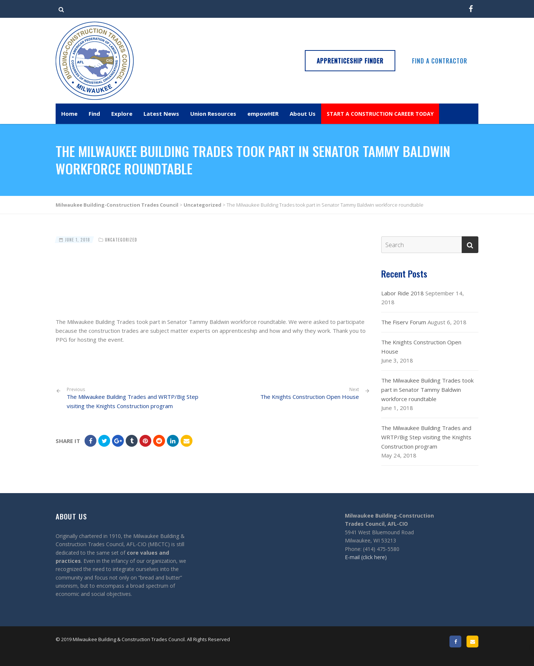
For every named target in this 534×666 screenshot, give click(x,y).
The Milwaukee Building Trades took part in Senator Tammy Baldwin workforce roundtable (427, 390)
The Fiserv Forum (403, 322)
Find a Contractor (439, 60)
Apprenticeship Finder (350, 60)
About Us (303, 113)
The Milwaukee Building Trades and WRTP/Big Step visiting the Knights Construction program (137, 398)
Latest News (161, 113)
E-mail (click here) (366, 557)
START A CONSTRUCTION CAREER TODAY (380, 113)
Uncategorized (121, 240)
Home (69, 113)
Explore (121, 113)
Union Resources (213, 113)
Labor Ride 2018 (402, 293)
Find (94, 113)
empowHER (262, 113)
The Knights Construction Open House (309, 396)
